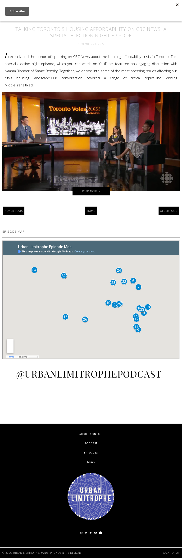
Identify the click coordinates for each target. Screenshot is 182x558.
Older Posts (168, 211)
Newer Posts (14, 211)
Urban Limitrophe (26, 552)
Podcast (91, 443)
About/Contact (91, 434)
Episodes (91, 452)
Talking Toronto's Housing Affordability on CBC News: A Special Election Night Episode (91, 32)
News (91, 461)
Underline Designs (68, 552)
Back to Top (171, 552)
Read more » (91, 191)
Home (91, 211)
